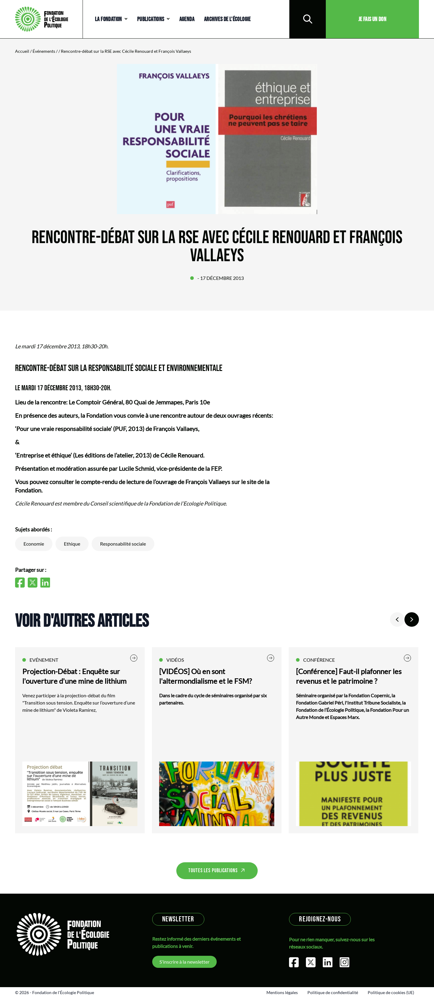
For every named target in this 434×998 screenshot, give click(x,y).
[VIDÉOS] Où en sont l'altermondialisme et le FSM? (205, 676)
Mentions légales (282, 992)
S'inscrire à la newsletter (184, 962)
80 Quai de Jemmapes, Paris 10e (167, 402)
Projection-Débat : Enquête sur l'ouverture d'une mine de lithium (74, 676)
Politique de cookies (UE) (391, 992)
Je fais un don (372, 19)
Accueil (22, 51)
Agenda (186, 19)
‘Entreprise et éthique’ (43, 455)
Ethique (72, 544)
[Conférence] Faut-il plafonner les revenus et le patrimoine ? (348, 676)
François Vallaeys (175, 428)
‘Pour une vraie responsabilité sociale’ (63, 428)
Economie (34, 544)
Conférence (319, 660)
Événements (44, 51)
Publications (150, 19)
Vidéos (175, 660)
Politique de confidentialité (332, 992)
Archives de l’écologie (227, 19)
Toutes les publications (213, 870)
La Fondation (108, 19)
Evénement (44, 660)
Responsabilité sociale (123, 544)
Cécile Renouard (181, 455)
